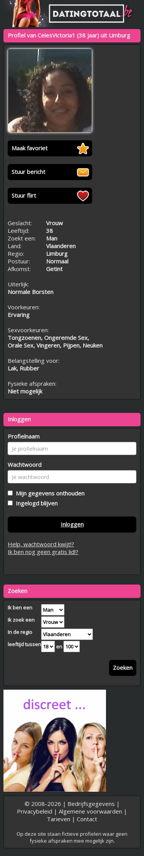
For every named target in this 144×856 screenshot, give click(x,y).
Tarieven (58, 819)
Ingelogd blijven (35, 503)
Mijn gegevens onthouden (48, 493)
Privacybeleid (34, 811)
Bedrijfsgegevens (91, 803)
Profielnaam (24, 436)
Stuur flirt (24, 195)
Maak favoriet (30, 148)
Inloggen (72, 524)
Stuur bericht (28, 171)
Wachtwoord (24, 464)
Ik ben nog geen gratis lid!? (43, 552)
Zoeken (122, 667)
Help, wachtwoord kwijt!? (41, 544)
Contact (87, 819)
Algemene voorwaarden (90, 811)
